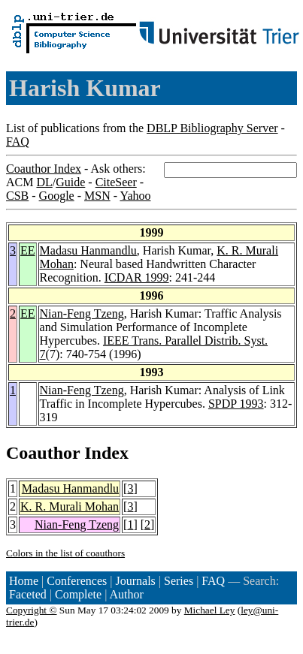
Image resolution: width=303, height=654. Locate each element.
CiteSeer (116, 182)
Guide (70, 182)
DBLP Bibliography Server (212, 128)
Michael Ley (209, 610)
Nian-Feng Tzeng (82, 313)
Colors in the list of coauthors (65, 553)
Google (56, 195)
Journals (135, 580)
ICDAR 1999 (137, 277)
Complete (78, 594)
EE (27, 250)
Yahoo (135, 195)
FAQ (17, 141)
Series (178, 580)
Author (127, 594)
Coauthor (43, 453)
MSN (97, 195)
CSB (17, 195)
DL (44, 182)
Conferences (77, 580)
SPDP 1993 (236, 403)
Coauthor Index (43, 168)
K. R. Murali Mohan (69, 506)
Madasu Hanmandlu (88, 250)
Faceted (28, 594)
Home (23, 580)
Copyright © (31, 610)
